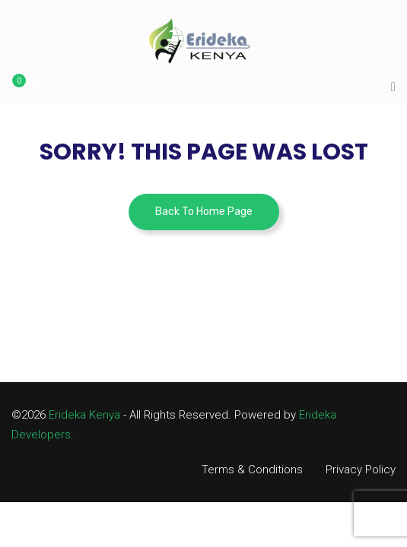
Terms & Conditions (252, 469)
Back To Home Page (204, 211)
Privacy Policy (361, 469)
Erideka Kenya (84, 415)
